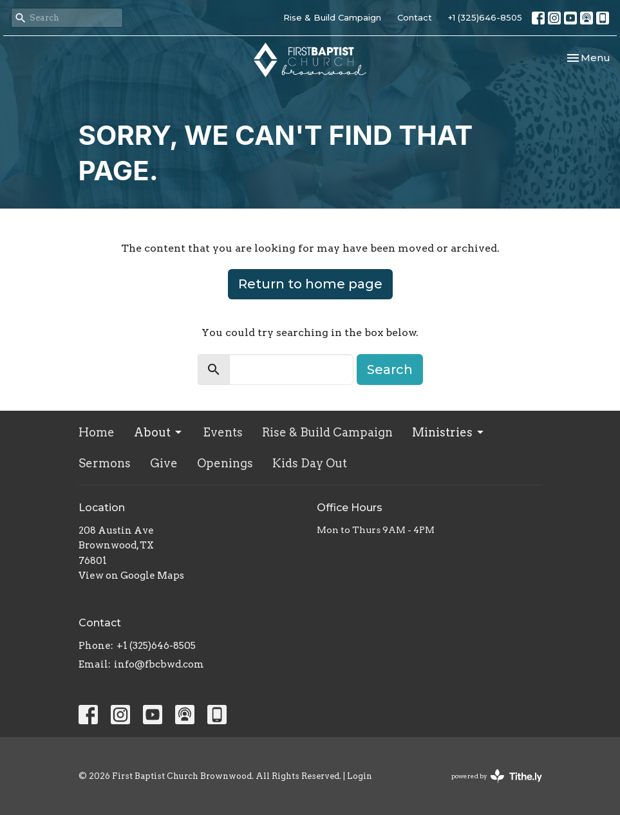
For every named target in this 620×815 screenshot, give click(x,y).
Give (164, 463)
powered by (496, 776)
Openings (225, 463)
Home (97, 432)
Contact (414, 17)
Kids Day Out (309, 463)
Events (223, 432)
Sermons (105, 463)
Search (390, 369)
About (158, 432)
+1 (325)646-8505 (485, 17)
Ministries (448, 432)
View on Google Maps (131, 575)
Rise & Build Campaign (332, 17)
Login (359, 776)
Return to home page (310, 284)
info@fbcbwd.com (159, 664)
